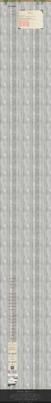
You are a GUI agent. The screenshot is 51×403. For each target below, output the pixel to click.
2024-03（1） (12, 29)
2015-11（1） (12, 220)
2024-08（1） (12, 22)
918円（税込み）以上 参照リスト (12, 300)
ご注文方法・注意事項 (13, 278)
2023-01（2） (12, 34)
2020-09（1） (12, 91)
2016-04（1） (12, 208)
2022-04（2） (12, 48)
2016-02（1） (12, 213)
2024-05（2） (12, 24)
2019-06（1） (12, 120)
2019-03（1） (12, 127)
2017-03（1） (12, 182)
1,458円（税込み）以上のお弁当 (13, 310)
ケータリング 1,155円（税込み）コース (12, 319)
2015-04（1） (12, 237)
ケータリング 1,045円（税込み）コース (13, 316)
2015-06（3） (12, 232)
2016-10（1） (12, 194)
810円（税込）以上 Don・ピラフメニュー (13, 297)
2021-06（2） (12, 72)
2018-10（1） (12, 139)
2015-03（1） (12, 239)
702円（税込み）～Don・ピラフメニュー (12, 294)
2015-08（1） (12, 227)
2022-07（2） (12, 41)
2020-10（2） (12, 89)
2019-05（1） (12, 122)
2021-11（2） (12, 60)
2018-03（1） (12, 153)
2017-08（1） (12, 170)
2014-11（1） (12, 249)
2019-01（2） (12, 132)
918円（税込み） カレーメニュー (13, 303)
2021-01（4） (12, 84)
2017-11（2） (12, 163)
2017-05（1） (12, 177)
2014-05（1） (12, 263)
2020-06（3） (12, 98)
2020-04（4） (12, 103)
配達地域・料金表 (12, 284)
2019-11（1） (12, 108)
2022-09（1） (12, 36)
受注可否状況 (12, 281)
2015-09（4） (12, 225)
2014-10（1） (12, 251)
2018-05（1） (12, 151)
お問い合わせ (12, 338)
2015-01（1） (12, 244)
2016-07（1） (12, 201)
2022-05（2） (12, 46)
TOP (12, 11)
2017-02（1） (12, 184)
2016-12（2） (12, 189)
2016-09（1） (12, 196)
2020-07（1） (12, 96)
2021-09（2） (12, 65)
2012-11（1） (12, 275)
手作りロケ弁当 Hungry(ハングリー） (25, 391)
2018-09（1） (12, 141)
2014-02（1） (12, 270)
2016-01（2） (12, 215)
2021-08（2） (12, 67)
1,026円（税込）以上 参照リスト (12, 307)
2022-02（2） (12, 53)
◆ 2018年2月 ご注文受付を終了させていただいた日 (27, 16)
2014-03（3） (12, 268)
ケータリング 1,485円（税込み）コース (12, 326)
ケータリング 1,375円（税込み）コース (13, 322)
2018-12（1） (12, 134)
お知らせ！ (12, 14)
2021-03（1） (12, 79)
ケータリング (12, 313)
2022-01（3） (12, 55)
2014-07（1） (12, 258)
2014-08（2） (12, 256)
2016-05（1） (12, 206)
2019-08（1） (12, 115)
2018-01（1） (12, 158)
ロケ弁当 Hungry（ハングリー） (23, 402)
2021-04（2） (12, 77)
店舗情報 (13, 335)
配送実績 (12, 332)
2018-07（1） (12, 146)
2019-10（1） (12, 110)
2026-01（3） (12, 17)
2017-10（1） (12, 165)
